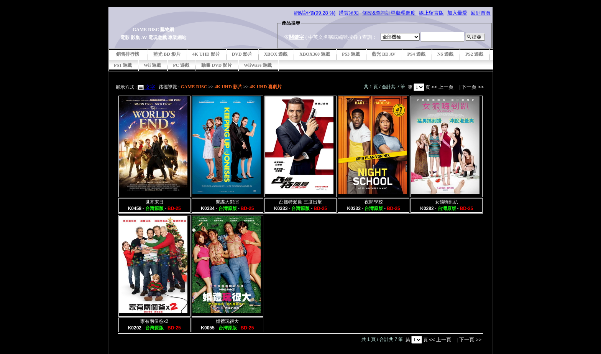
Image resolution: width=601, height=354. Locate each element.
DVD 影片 (242, 54)
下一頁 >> (472, 87)
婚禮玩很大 (227, 321)
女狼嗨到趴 (446, 202)
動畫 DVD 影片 (216, 65)
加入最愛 (457, 13)
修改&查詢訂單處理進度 (388, 13)
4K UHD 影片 (206, 54)
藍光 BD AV (383, 54)
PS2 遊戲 (474, 54)
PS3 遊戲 (351, 54)
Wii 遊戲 (152, 65)
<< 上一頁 (443, 87)
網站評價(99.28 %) (314, 13)
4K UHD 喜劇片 (266, 86)
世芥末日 (154, 202)
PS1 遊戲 (123, 65)
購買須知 (349, 13)
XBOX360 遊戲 (314, 54)
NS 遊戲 (445, 54)
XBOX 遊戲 (276, 54)
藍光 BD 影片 (167, 54)
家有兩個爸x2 (154, 321)
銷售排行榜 (128, 54)
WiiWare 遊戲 (257, 65)
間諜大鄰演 (227, 202)
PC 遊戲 (181, 65)
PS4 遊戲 (416, 54)
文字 (149, 87)
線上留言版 (431, 13)
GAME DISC (194, 86)
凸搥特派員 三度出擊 (300, 202)
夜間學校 (374, 202)
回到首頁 (481, 13)
